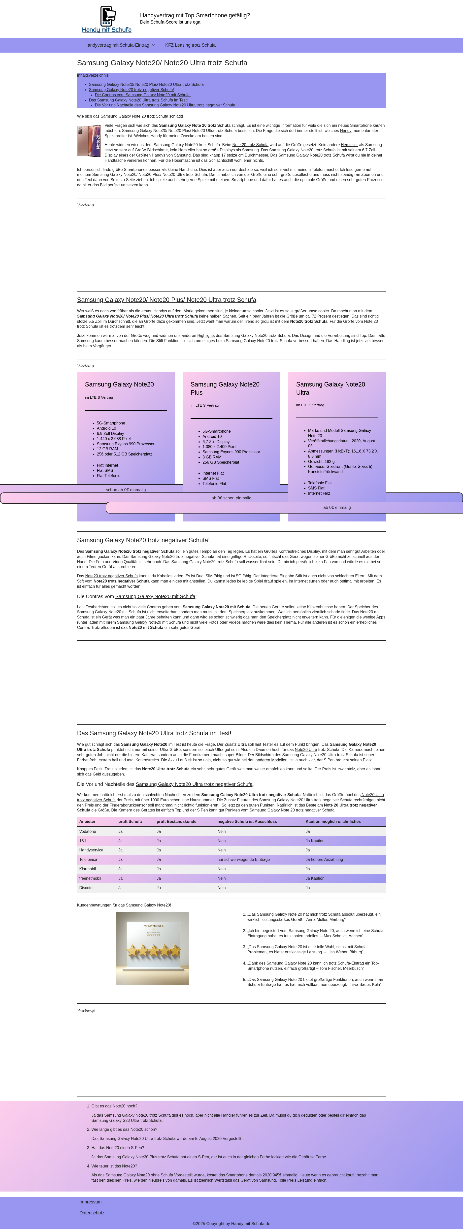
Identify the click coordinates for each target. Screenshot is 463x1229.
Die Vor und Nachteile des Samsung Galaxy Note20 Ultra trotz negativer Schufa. (165, 105)
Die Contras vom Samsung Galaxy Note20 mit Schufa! (143, 95)
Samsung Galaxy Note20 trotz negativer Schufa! (131, 90)
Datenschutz (92, 1212)
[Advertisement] (226, 246)
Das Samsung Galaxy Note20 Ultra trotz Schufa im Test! (138, 100)
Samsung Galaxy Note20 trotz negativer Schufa (142, 540)
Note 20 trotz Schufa (250, 145)
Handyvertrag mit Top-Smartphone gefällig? (195, 15)
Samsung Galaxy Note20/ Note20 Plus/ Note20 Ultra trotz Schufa (146, 84)
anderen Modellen (271, 760)
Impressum (91, 1201)
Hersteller (349, 145)
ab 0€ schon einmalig (232, 498)
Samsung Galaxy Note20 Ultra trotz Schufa (149, 733)
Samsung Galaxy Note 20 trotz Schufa (134, 116)
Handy (345, 131)
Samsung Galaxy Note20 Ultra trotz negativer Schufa (194, 784)
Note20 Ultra (306, 749)
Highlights (206, 335)
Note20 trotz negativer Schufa (111, 576)
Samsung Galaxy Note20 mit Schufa (155, 596)
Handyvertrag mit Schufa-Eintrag (123, 45)
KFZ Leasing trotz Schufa (190, 45)
